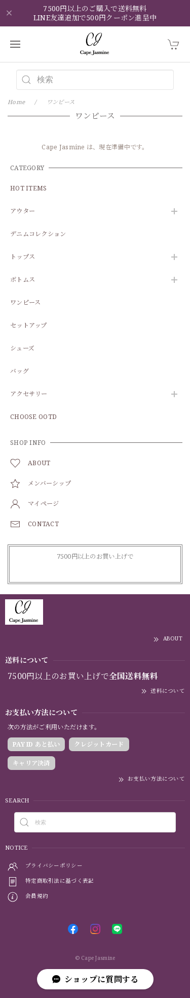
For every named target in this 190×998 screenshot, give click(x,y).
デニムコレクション (38, 234)
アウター (22, 211)
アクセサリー (29, 394)
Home (16, 102)
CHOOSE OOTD (33, 417)
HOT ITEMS (28, 188)
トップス (22, 257)
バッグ (19, 371)
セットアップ (28, 326)
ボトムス (22, 280)
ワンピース (25, 303)
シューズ (22, 348)
